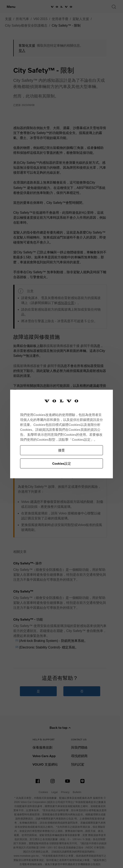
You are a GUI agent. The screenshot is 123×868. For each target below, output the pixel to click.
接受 (61, 450)
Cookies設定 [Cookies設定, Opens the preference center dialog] (61, 463)
